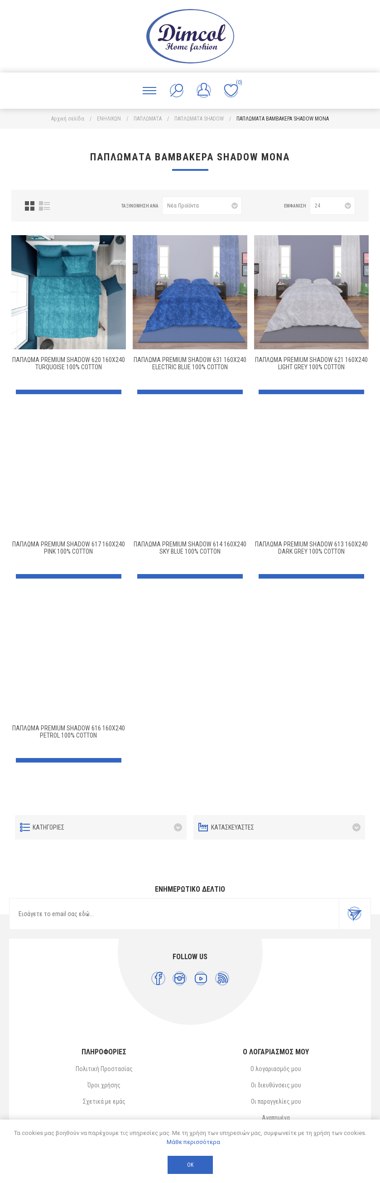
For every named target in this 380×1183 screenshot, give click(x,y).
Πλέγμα (29, 206)
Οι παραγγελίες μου (276, 1101)
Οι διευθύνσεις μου (276, 1085)
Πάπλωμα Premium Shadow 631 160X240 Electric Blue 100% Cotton (190, 363)
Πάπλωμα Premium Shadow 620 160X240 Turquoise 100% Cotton (68, 363)
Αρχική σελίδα (67, 119)
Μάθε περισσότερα (193, 1142)
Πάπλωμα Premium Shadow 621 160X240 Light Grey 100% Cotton (311, 363)
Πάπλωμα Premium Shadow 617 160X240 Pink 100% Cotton (68, 548)
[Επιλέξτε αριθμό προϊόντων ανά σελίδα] (332, 206)
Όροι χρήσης (103, 1085)
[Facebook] (158, 978)
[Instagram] (180, 978)
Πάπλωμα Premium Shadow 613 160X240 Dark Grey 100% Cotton (311, 548)
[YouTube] (201, 978)
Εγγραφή (354, 913)
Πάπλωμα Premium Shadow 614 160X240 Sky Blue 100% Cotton (190, 548)
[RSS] (222, 978)
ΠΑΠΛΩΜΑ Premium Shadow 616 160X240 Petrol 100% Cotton (68, 731)
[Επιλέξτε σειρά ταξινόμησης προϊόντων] (202, 206)
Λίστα (44, 206)
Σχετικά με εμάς (104, 1101)
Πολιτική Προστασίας (104, 1068)
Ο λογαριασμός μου (275, 1068)
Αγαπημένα (276, 1117)
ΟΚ (190, 1165)
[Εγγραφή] (174, 913)
